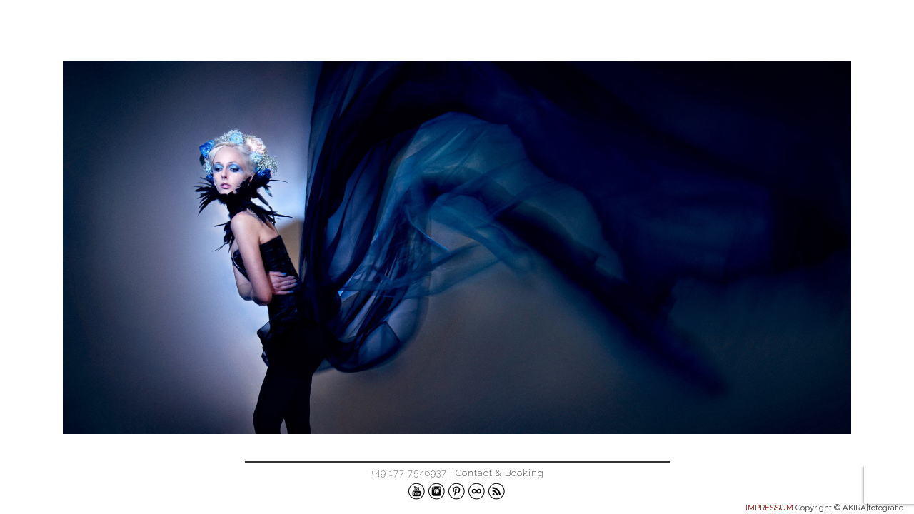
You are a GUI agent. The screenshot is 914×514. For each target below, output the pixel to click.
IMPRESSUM (769, 508)
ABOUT (862, 31)
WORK (798, 31)
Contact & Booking (500, 473)
